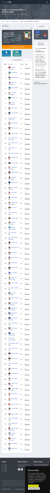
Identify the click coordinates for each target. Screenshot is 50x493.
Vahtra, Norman (14, 142)
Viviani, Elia (13, 218)
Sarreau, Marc (14, 107)
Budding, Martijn (15, 343)
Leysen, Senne (14, 393)
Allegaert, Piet (14, 448)
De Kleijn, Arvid (14, 267)
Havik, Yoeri (13, 232)
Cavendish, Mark (15, 77)
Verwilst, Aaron (14, 348)
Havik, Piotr (13, 153)
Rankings (5, 25)
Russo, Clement (14, 87)
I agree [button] (30, 485)
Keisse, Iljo (13, 413)
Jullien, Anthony (14, 287)
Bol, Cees (13, 163)
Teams (5, 468)
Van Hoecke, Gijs (15, 373)
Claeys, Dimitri (14, 443)
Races (7, 21)
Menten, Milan (14, 368)
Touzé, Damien (14, 378)
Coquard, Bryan (14, 282)
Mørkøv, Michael (15, 172)
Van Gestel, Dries (15, 112)
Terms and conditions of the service (22, 489)
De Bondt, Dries (14, 182)
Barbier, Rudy (14, 262)
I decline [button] (36, 485)
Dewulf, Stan (14, 192)
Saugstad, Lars (14, 423)
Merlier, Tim (13, 404)
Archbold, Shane (15, 408)
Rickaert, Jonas (14, 127)
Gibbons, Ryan (14, 358)
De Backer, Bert (14, 363)
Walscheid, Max (14, 122)
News (5, 470)
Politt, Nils (13, 133)
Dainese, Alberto (14, 353)
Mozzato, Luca (14, 97)
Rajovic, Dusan (14, 212)
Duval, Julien (14, 252)
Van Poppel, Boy (14, 257)
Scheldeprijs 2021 (15, 21)
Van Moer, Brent (14, 157)
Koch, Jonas (14, 207)
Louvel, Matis (14, 272)
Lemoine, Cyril (14, 242)
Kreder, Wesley (14, 398)
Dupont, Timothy (15, 297)
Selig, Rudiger (14, 197)
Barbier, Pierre (14, 323)
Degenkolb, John (15, 247)
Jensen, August (14, 418)
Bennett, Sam (14, 72)
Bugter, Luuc (14, 147)
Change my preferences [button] (34, 488)
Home (3, 21)
